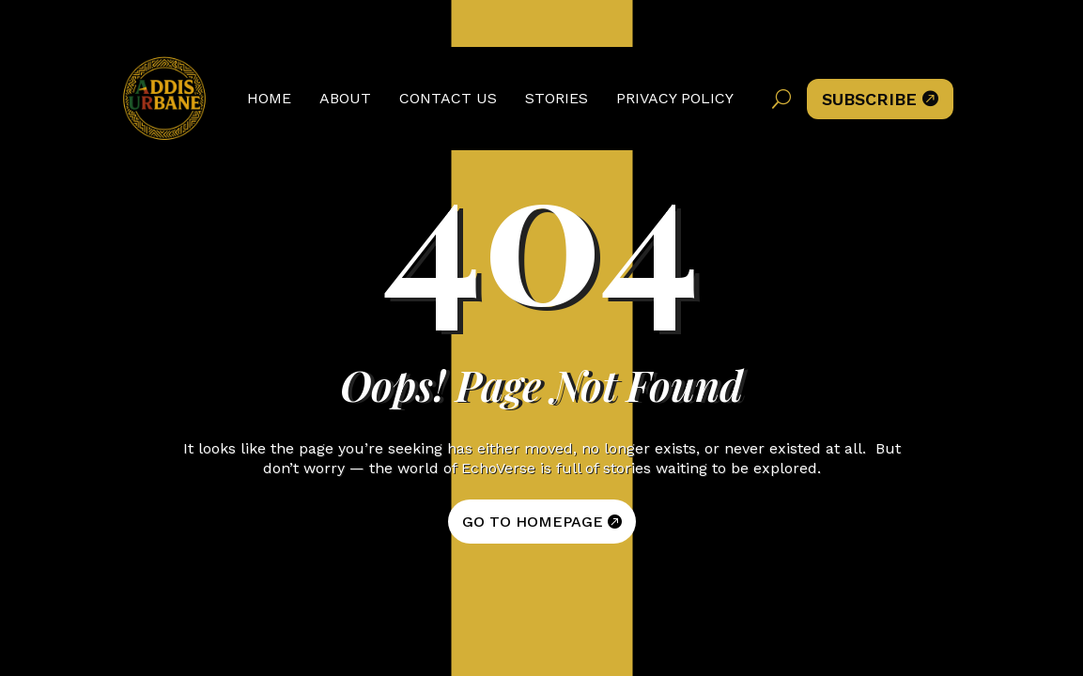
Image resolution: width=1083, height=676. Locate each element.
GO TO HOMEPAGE (532, 521)
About (345, 98)
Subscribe (880, 99)
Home (269, 98)
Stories (556, 98)
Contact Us (448, 98)
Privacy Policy (675, 98)
